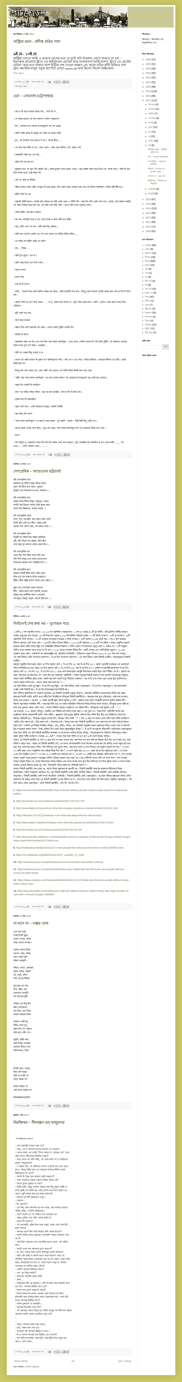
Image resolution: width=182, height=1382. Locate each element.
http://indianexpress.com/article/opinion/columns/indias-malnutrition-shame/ (60, 862)
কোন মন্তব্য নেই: (38, 82)
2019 (148, 91)
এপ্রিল (151, 140)
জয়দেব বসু (149, 292)
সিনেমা (147, 320)
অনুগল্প (147, 249)
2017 (148, 100)
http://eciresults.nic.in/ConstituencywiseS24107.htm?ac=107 (50, 801)
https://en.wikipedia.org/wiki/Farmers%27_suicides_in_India (50, 854)
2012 (148, 217)
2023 (148, 73)
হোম (73, 1361)
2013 (148, 213)
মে (149, 136)
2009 (148, 231)
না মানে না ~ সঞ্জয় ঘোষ (30, 923)
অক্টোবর (151, 113)
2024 (148, 68)
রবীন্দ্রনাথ (148, 308)
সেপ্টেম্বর (152, 118)
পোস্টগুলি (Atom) (32, 1366)
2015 (148, 204)
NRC (147, 328)
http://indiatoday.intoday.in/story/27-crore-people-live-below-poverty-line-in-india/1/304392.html (69, 847)
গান (146, 277)
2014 (148, 208)
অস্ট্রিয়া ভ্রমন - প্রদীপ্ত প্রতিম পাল (36, 42)
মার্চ (149, 145)
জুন (149, 131)
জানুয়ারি (151, 193)
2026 (148, 59)
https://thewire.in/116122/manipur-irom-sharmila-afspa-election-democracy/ (59, 815)
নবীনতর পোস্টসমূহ (21, 1361)
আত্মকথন (148, 253)
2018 (148, 96)
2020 (148, 86)
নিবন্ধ (147, 296)
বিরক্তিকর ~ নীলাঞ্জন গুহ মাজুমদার (38, 1122)
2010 (148, 226)
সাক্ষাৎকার (148, 316)
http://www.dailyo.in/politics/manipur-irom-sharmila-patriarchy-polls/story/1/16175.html (64, 822)
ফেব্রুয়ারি (152, 189)
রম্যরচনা (148, 312)
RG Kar (149, 332)
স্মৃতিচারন (148, 324)
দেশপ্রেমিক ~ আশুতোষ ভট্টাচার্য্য (37, 471)
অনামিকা (148, 245)
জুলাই (150, 127)
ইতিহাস (148, 257)
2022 (148, 77)
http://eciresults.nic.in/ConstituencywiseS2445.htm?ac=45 (49, 829)
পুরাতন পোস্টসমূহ (124, 1361)
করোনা (147, 265)
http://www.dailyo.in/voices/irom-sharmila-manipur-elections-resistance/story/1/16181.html (67, 808)
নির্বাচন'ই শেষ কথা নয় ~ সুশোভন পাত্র (41, 624)
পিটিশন (147, 300)
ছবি (146, 285)
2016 (148, 199)
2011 (148, 222)
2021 (148, 82)
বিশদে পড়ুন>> (18, 73)
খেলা (146, 273)
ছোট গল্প (148, 288)
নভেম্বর (151, 109)
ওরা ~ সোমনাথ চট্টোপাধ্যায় (33, 96)
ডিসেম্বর (151, 104)
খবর (146, 269)
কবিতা (147, 261)
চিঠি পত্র (148, 281)
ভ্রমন (25, 86)
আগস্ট (151, 122)
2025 (148, 64)
